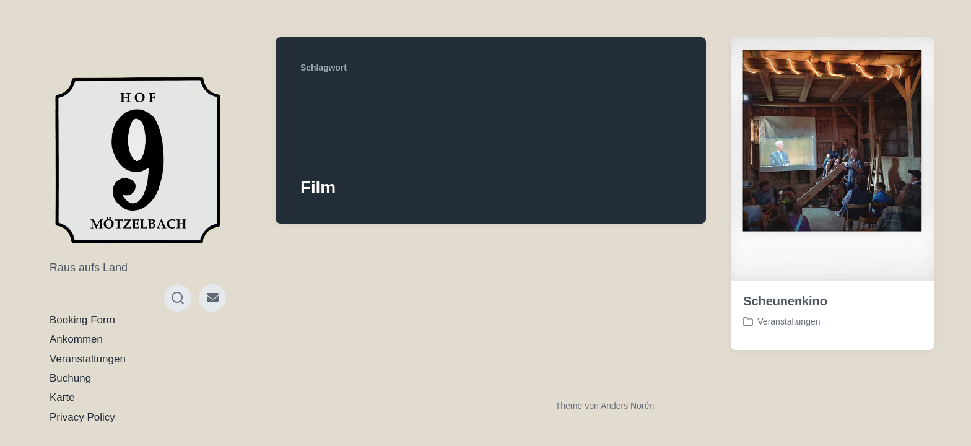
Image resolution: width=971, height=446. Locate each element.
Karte (62, 397)
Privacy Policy (82, 417)
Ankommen (76, 339)
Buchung (70, 378)
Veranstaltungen (88, 359)
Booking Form (82, 320)
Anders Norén (627, 406)
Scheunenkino (785, 301)
